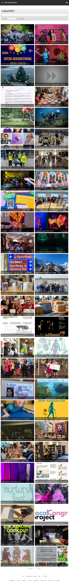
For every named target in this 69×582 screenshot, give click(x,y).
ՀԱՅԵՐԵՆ (36, 580)
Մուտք (45, 576)
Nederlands (43, 580)
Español (24, 580)
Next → (39, 568)
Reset (22, 18)
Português (50, 580)
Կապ (23, 576)
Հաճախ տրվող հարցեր (31, 576)
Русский (57, 580)
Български (12, 580)
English (18, 580)
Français (30, 580)
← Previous (30, 568)
